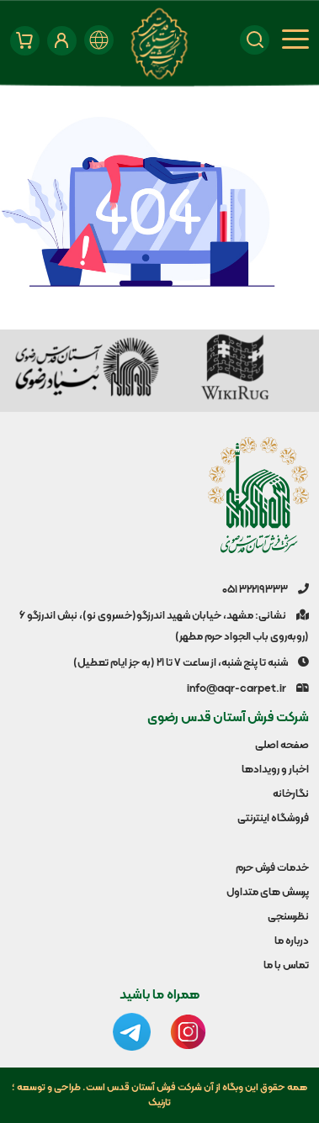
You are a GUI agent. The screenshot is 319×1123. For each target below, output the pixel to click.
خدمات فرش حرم (272, 868)
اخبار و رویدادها (275, 770)
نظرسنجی (288, 917)
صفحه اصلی (282, 745)
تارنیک (159, 1102)
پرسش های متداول (267, 892)
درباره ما (291, 941)
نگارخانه (291, 794)
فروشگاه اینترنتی (273, 818)
